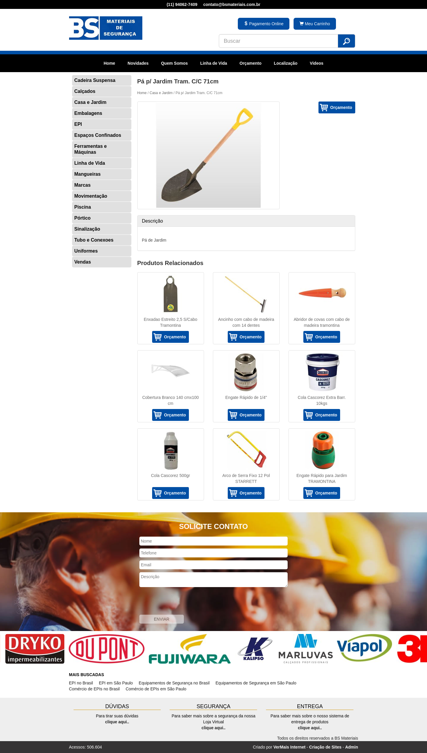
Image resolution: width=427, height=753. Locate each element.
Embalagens (88, 113)
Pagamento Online (263, 23)
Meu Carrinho (314, 23)
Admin (351, 747)
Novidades (138, 63)
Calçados (84, 91)
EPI (78, 124)
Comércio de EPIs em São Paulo (156, 689)
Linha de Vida (213, 63)
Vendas (82, 261)
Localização (285, 63)
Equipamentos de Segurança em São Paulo (256, 683)
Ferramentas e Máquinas (90, 149)
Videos (317, 63)
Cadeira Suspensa (95, 80)
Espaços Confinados (97, 135)
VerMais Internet (289, 747)
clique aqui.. (117, 721)
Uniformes (86, 250)
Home (109, 63)
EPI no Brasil (81, 683)
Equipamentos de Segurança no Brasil (174, 683)
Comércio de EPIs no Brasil (94, 689)
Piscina (82, 207)
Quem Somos (174, 63)
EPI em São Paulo (116, 683)
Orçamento (251, 63)
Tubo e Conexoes (94, 239)
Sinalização (87, 229)
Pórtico (82, 218)
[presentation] (184, 601)
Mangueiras (87, 174)
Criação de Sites (325, 747)
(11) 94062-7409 (182, 4)
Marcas (82, 185)
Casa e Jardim (90, 102)
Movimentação (90, 196)
